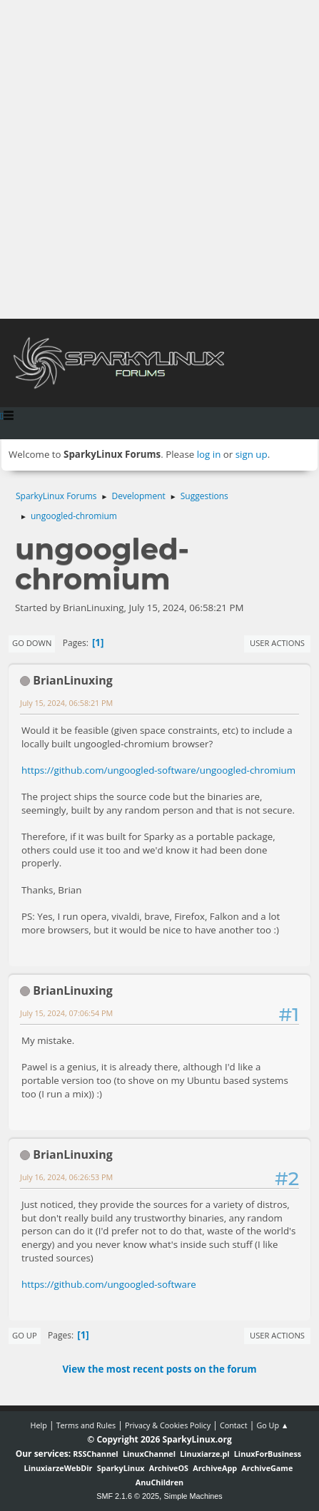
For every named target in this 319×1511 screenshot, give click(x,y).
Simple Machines (193, 1496)
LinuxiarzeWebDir (58, 1468)
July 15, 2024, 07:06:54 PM (66, 1013)
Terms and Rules (86, 1425)
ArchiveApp (215, 1468)
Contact (234, 1425)
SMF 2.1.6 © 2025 (127, 1496)
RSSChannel (95, 1453)
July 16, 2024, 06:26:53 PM (66, 1177)
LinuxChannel (149, 1453)
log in (209, 454)
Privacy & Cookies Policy (168, 1425)
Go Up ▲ (272, 1425)
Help (38, 1425)
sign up (252, 454)
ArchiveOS (168, 1468)
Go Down (31, 642)
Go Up (24, 1335)
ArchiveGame (267, 1468)
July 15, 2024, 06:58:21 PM (66, 702)
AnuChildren (159, 1482)
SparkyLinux (121, 1468)
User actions (277, 642)
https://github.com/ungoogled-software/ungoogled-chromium (158, 770)
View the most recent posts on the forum (159, 1369)
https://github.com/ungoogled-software (108, 1284)
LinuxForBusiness (267, 1453)
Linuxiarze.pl (204, 1453)
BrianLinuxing (73, 680)
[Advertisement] (159, 159)
